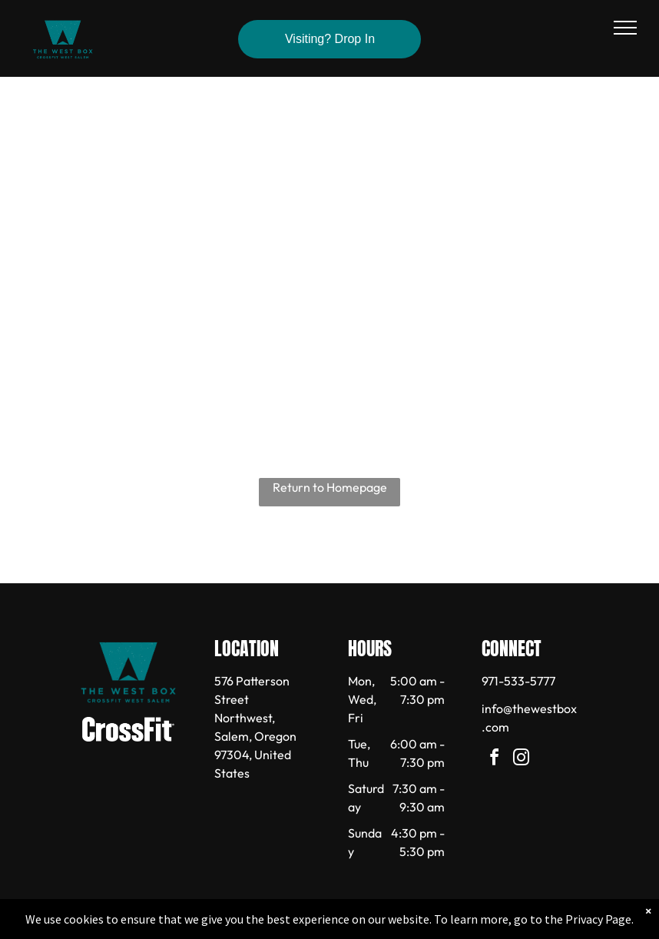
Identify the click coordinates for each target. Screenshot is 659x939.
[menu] (625, 28)
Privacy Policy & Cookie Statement (234, 924)
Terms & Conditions (456, 924)
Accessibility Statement (360, 924)
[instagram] (520, 759)
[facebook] (494, 759)
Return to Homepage (330, 487)
